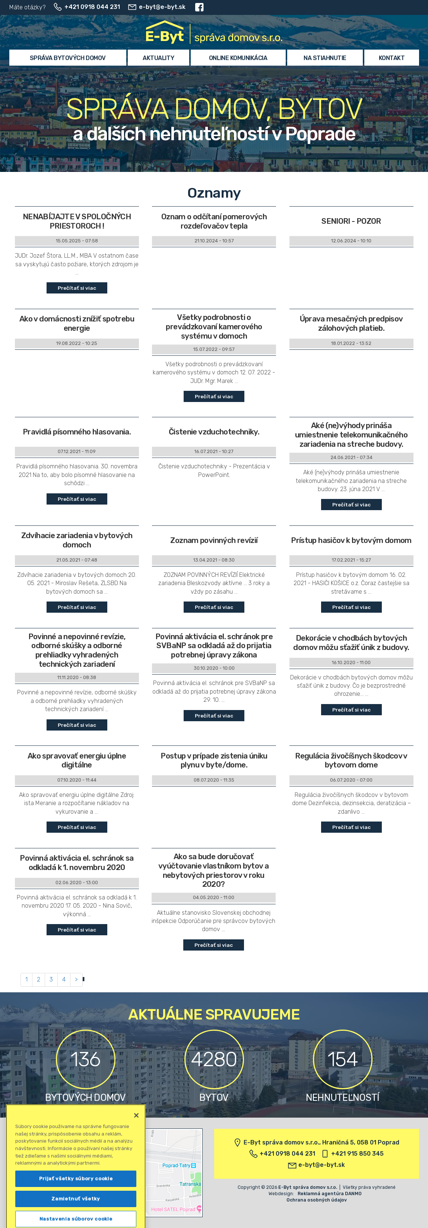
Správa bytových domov (68, 58)
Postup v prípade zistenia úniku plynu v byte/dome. (214, 760)
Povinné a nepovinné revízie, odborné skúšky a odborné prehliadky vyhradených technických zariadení (77, 650)
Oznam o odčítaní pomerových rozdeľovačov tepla (214, 221)
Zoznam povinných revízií (213, 540)
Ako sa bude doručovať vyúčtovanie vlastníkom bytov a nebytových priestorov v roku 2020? (213, 870)
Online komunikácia (238, 58)
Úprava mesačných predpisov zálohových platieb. (351, 323)
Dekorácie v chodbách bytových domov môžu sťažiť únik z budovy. (351, 643)
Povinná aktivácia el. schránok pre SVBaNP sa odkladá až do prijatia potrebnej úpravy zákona (214, 646)
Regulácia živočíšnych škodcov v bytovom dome (351, 760)
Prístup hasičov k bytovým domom (351, 540)
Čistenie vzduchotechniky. (214, 431)
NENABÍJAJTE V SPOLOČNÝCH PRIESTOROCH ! (77, 221)
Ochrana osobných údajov (316, 1200)
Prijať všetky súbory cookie (76, 1217)
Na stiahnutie (325, 58)
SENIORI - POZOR (351, 221)
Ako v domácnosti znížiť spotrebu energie (76, 323)
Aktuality (158, 58)
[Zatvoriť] (136, 1154)
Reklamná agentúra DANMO (330, 1193)
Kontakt (392, 58)
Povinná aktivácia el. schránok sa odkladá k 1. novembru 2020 (76, 863)
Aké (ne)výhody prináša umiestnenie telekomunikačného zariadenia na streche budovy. (351, 435)
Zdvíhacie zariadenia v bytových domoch (77, 540)
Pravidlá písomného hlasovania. (77, 431)
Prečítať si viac (77, 288)
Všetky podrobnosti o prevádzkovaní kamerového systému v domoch (214, 326)
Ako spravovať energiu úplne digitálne (77, 760)
